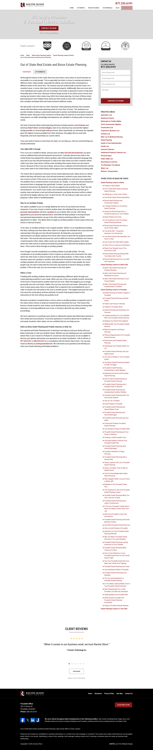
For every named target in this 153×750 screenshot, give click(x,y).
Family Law (105, 146)
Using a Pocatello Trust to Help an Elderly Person (116, 469)
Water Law (104, 168)
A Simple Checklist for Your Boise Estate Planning (115, 207)
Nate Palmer (33, 128)
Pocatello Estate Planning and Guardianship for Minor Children (115, 391)
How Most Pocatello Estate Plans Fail (117, 525)
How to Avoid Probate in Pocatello (116, 528)
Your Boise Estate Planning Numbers (116, 197)
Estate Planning (106, 140)
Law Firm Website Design (121, 744)
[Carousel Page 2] (72, 663)
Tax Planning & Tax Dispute (110, 165)
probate (51, 212)
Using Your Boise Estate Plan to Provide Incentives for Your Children (116, 213)
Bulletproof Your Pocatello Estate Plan (115, 485)
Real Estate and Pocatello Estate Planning (115, 342)
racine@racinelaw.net (43, 344)
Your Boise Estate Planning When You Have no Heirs (117, 238)
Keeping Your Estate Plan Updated (116, 321)
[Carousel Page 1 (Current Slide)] (69, 663)
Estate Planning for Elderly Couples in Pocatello (117, 294)
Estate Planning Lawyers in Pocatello (114, 290)
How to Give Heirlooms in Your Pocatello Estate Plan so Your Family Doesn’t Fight (117, 555)
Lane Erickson (79, 125)
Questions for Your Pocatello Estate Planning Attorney (116, 532)
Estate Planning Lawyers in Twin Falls (114, 609)
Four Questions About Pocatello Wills (117, 429)
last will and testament (74, 153)
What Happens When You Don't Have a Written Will (117, 480)
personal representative (29, 212)
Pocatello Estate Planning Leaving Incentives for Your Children (116, 543)
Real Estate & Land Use (109, 162)
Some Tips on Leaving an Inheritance (117, 245)
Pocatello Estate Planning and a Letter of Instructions (115, 502)
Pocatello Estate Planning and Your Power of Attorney (116, 433)
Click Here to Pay (123, 705)
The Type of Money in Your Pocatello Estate (117, 358)
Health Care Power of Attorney (114, 304)
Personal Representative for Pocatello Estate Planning (117, 336)
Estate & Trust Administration (111, 143)
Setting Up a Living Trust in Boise (115, 194)
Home (72, 8)
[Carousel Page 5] (80, 663)
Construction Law (107, 127)
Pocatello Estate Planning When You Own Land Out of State (116, 496)
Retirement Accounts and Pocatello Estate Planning (116, 374)
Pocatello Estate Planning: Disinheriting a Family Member (114, 369)
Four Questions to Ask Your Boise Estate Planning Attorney (115, 221)
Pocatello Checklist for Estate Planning (114, 453)
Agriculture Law (106, 115)
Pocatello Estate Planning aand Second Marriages (115, 447)
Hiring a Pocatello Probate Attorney (116, 606)
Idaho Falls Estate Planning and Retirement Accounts (115, 274)
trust (48, 279)
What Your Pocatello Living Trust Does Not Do (115, 515)
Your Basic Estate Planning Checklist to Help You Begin (116, 363)
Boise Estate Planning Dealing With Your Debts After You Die (116, 255)
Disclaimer (98, 693)
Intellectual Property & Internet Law (113, 152)
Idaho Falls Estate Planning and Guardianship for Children (115, 285)
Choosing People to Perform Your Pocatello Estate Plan (115, 442)
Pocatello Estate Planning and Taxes (116, 566)
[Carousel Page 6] (83, 663)
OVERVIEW (26, 72)
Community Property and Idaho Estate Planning (115, 424)
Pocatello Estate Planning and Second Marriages (114, 414)
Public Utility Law (107, 159)
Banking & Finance (107, 118)
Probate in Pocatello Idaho (113, 307)
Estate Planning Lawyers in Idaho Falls (114, 265)
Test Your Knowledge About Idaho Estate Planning (116, 475)
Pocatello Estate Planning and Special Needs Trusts (114, 408)
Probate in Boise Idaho (112, 186)
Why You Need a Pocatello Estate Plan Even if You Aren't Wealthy (115, 538)
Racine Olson (37, 744)
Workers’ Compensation (109, 171)
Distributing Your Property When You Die (116, 347)
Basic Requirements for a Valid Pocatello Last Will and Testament (116, 590)
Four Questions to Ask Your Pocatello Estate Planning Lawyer (117, 491)
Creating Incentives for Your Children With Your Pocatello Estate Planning (116, 317)
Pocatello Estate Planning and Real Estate (116, 299)
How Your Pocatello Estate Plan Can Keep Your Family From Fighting (116, 562)
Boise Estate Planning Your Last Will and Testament (116, 260)
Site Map (119, 693)
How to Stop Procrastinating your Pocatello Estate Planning (115, 380)
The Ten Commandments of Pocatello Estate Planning (114, 579)
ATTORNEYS (40, 72)
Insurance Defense (107, 149)
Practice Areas (93, 8)
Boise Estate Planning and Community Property (113, 202)
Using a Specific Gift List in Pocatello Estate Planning (117, 464)
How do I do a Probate (112, 401)
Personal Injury (106, 156)
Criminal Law (105, 134)
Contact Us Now (48, 28)
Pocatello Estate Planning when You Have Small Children (116, 396)
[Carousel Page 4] (77, 663)
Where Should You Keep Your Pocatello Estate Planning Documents (114, 600)
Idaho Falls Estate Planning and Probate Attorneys (115, 269)
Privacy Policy (109, 693)
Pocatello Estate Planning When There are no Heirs (115, 549)
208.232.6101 (38, 341)
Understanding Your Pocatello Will (116, 595)
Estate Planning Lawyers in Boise (112, 182)
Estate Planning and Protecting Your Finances (116, 311)
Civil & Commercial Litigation (111, 124)
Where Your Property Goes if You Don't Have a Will (115, 249)
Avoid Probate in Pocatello (113, 404)
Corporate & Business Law (110, 131)
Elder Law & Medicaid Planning (112, 137)
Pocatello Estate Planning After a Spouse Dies (115, 458)
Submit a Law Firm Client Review (76, 678)
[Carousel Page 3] (75, 663)
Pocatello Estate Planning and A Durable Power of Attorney (115, 385)
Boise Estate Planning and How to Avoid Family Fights (116, 227)
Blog (117, 8)
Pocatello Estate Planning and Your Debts (116, 419)
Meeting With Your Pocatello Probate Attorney (116, 325)
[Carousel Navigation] (76, 663)
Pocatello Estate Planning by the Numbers (115, 574)
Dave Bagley (47, 128)
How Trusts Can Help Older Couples (116, 242)
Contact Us (127, 8)
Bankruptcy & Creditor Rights (111, 121)
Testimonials (107, 8)
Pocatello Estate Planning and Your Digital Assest (116, 353)
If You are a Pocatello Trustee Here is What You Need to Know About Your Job (116, 508)
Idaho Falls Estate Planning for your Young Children (116, 280)
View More (76, 671)
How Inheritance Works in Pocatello (116, 570)
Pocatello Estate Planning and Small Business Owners (116, 521)
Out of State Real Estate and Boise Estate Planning (116, 190)
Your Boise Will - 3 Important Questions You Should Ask (114, 232)
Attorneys (81, 8)
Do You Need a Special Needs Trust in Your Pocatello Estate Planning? (117, 585)
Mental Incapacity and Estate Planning (114, 331)
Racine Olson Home (32, 4)
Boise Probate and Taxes (112, 217)
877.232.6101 (25, 341)
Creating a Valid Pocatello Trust (115, 437)
